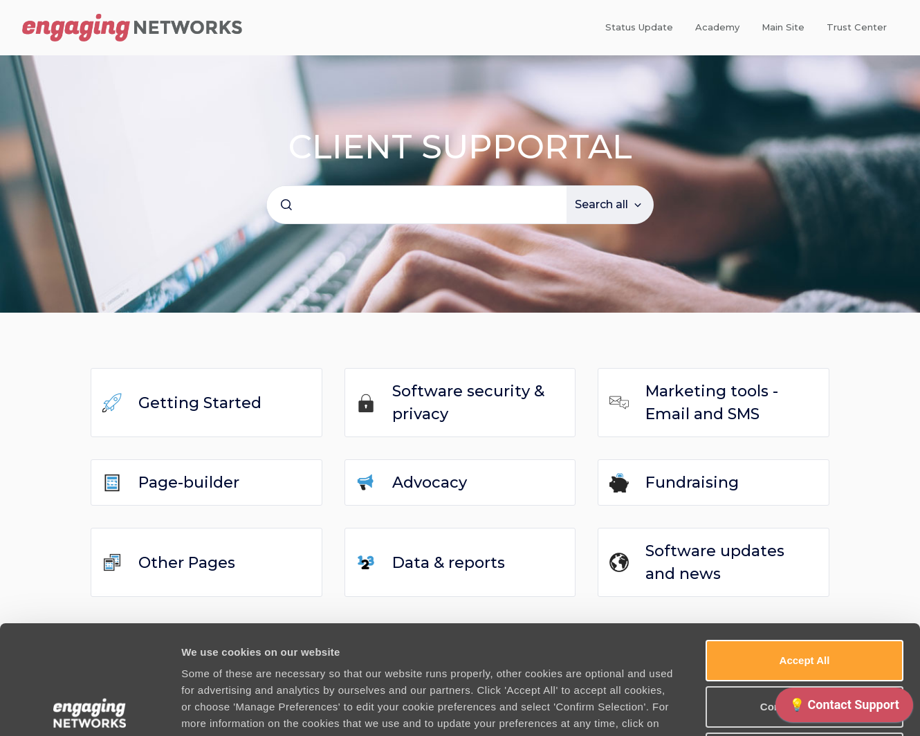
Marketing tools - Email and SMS (711, 402)
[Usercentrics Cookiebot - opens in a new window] (89, 709)
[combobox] (417, 204)
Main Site (783, 27)
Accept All (805, 552)
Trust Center (857, 27)
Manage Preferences (745, 709)
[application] (844, 708)
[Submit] (286, 205)
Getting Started (199, 403)
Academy (717, 27)
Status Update (639, 27)
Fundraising (692, 482)
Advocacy (429, 482)
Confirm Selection (804, 598)
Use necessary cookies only (804, 644)
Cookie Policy (236, 631)
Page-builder (188, 482)
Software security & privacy (468, 402)
